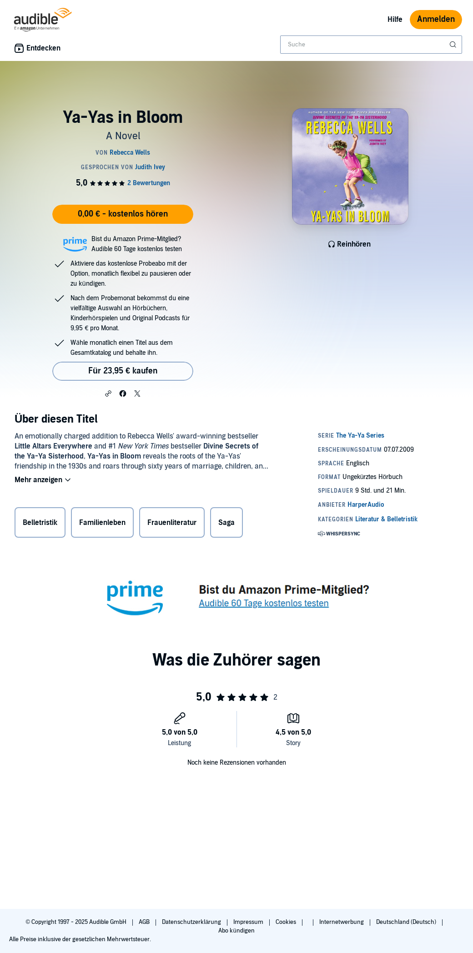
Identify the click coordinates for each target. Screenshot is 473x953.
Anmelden (436, 19)
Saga (226, 522)
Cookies (286, 922)
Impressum (249, 922)
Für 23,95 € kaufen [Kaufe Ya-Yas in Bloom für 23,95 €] (122, 371)
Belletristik (40, 522)
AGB (145, 922)
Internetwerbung (342, 922)
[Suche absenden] (454, 44)
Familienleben (102, 522)
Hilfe (395, 19)
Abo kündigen (236, 930)
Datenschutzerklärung (192, 922)
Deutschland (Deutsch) (407, 922)
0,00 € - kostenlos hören (123, 214)
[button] (108, 393)
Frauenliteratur (171, 522)
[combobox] (371, 44)
